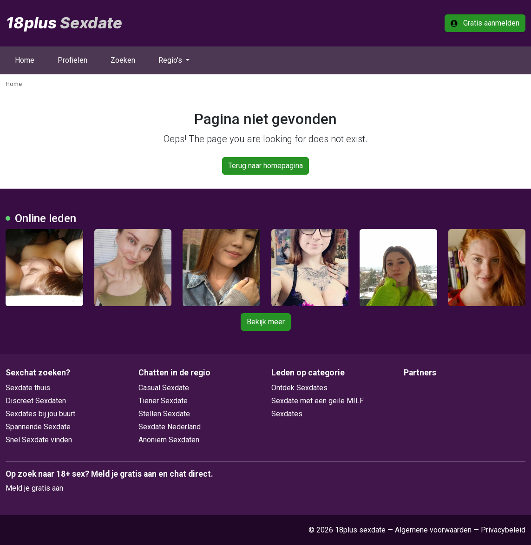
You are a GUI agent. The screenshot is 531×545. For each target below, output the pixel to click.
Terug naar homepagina (265, 165)
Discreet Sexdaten (36, 400)
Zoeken (123, 60)
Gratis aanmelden (485, 23)
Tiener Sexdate (163, 400)
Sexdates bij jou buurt (40, 413)
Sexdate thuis (28, 387)
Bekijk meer (266, 321)
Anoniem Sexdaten (168, 439)
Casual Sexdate (163, 387)
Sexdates (286, 413)
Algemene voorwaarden (433, 529)
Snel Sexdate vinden (39, 439)
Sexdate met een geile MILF (317, 400)
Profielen (72, 60)
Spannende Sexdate (38, 426)
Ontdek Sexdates (299, 387)
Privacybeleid (503, 529)
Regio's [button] (171, 60)
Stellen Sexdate (164, 413)
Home (24, 60)
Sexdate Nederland (169, 426)
